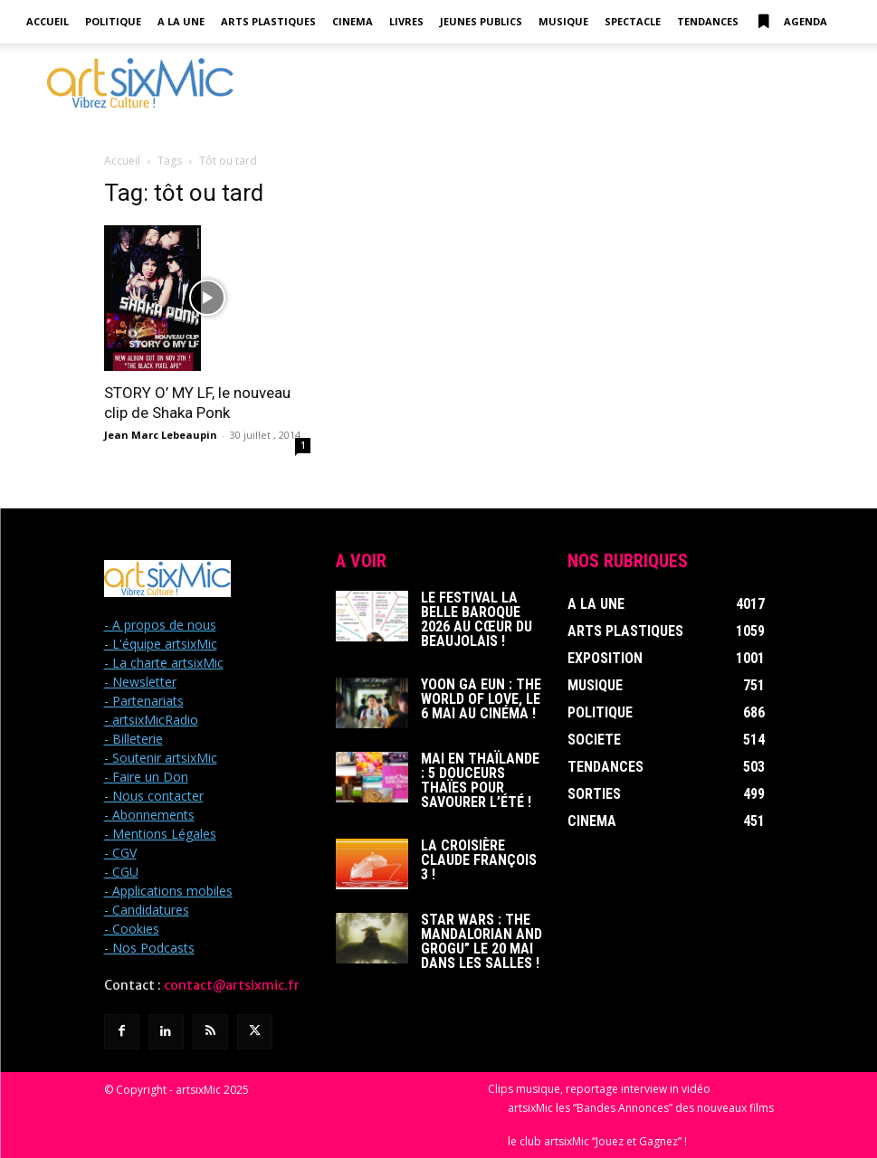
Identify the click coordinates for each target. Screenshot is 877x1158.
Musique (563, 21)
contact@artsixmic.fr (232, 985)
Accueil (47, 21)
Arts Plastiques (268, 21)
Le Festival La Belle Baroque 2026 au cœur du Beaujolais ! (476, 619)
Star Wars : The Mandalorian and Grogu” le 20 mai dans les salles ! (481, 941)
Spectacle (633, 21)
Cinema (352, 21)
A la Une (181, 21)
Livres (406, 21)
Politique (113, 21)
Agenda (791, 21)
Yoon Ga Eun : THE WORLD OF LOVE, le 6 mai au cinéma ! (481, 699)
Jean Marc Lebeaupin (160, 434)
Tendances (708, 21)
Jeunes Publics (481, 21)
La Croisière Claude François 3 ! (479, 860)
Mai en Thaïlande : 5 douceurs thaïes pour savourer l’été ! (480, 780)
